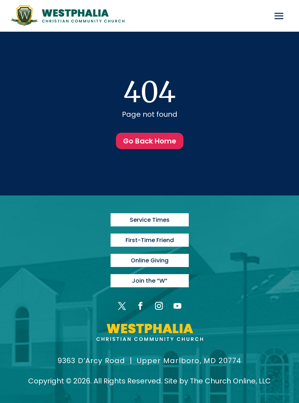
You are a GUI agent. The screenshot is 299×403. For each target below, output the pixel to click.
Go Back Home (149, 141)
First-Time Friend (150, 240)
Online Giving (150, 260)
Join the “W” (149, 281)
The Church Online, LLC (230, 381)
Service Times (150, 220)
